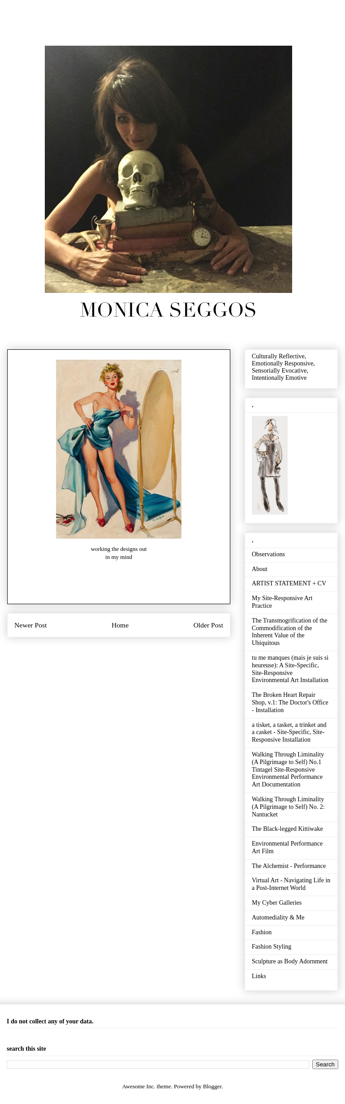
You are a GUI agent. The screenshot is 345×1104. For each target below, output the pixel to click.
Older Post (208, 625)
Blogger (212, 1086)
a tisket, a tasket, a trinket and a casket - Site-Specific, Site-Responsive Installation (289, 732)
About (259, 569)
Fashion (262, 932)
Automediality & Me (278, 917)
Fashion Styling (271, 946)
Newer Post (30, 625)
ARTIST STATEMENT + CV (289, 583)
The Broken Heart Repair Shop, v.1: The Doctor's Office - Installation (290, 702)
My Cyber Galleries (277, 902)
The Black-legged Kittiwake (287, 828)
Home (120, 625)
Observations (268, 554)
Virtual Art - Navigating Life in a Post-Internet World (291, 884)
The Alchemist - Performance (289, 866)
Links (259, 976)
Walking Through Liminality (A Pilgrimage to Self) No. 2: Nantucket (288, 807)
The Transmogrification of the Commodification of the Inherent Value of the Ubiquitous (289, 631)
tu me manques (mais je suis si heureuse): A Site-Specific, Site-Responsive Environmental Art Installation (290, 668)
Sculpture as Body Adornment (290, 961)
